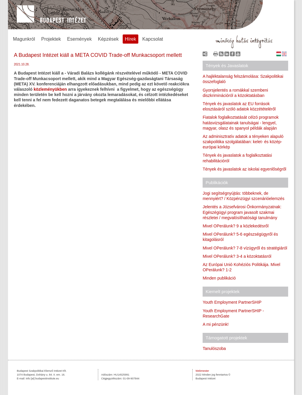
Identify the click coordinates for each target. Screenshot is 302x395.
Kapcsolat (152, 39)
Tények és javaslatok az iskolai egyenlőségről (244, 169)
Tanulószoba (214, 348)
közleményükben (50, 89)
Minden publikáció (219, 278)
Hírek (130, 39)
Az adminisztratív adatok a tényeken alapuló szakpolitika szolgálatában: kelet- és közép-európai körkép (243, 141)
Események (79, 39)
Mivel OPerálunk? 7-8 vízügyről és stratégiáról (245, 248)
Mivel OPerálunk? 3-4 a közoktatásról (237, 256)
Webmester (202, 370)
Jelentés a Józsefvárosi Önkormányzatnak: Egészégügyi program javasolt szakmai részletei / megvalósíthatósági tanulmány (242, 212)
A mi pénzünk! (216, 324)
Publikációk (217, 182)
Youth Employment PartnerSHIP (232, 302)
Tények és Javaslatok (227, 65)
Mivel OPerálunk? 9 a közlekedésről (235, 226)
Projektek (51, 39)
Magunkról (24, 39)
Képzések (108, 39)
